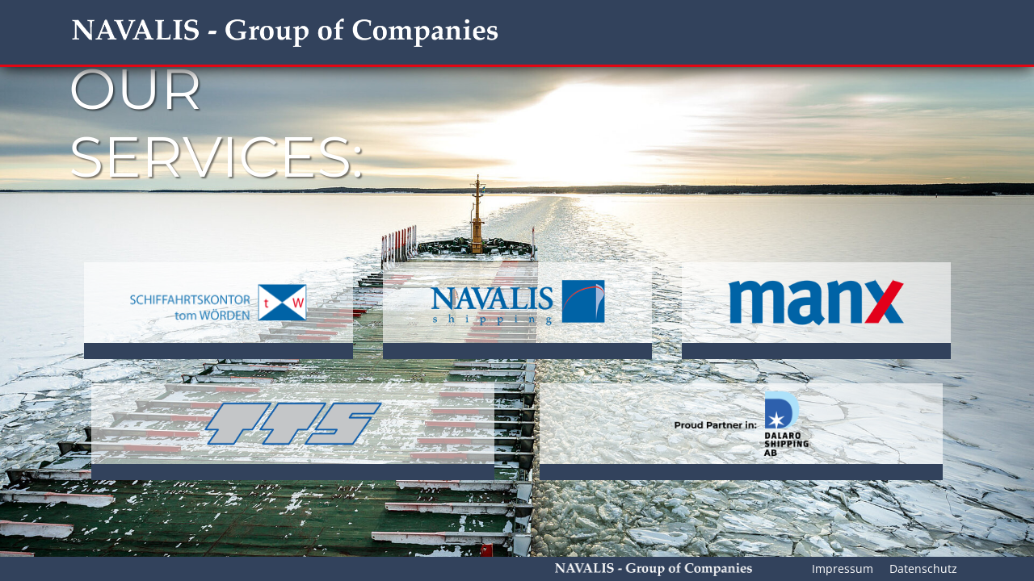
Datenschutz (923, 568)
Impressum (842, 568)
